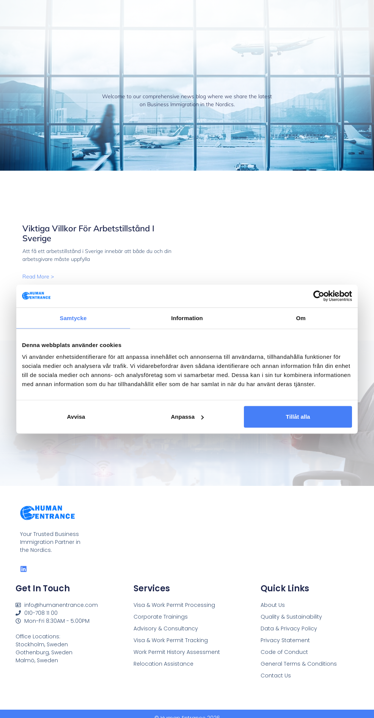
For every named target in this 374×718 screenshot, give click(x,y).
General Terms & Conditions (299, 664)
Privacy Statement (285, 640)
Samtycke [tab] (73, 317)
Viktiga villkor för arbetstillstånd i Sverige (88, 233)
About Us (273, 605)
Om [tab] (300, 317)
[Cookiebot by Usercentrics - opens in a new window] (319, 296)
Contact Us (276, 675)
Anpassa (187, 416)
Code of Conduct (284, 652)
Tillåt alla (298, 416)
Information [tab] (187, 317)
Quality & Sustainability (291, 617)
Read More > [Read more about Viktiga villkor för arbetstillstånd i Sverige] (38, 276)
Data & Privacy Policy (289, 628)
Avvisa (76, 416)
